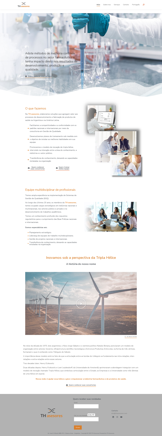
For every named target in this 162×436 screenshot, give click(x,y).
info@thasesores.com (119, 413)
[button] (81, 303)
